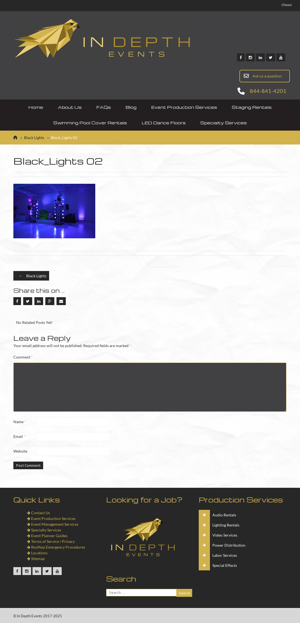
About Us (70, 107)
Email (19, 436)
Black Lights (34, 137)
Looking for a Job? (144, 499)
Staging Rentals (252, 107)
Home (35, 107)
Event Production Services (184, 107)
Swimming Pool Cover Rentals (90, 122)
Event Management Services (52, 524)
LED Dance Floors (164, 122)
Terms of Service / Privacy (51, 541)
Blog (131, 107)
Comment (23, 357)
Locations (37, 552)
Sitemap (36, 558)
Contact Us (38, 512)
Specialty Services (223, 122)
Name (19, 421)
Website (20, 451)
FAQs (103, 107)
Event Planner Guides (47, 535)
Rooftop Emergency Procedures (56, 547)
